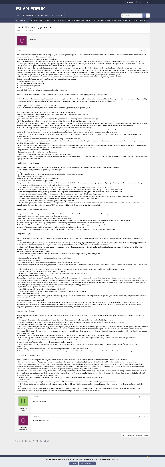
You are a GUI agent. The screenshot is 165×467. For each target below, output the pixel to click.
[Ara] (131, 15)
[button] (35, 15)
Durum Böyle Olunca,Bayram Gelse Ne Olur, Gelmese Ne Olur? (114, 20)
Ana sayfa (18, 15)
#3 (147, 416)
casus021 (21, 30)
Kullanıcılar (58, 15)
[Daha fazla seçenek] (144, 15)
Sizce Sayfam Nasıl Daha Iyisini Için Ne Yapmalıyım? (39, 20)
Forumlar (29, 15)
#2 (147, 397)
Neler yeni (44, 15)
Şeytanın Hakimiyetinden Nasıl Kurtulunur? (74, 20)
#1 (147, 50)
